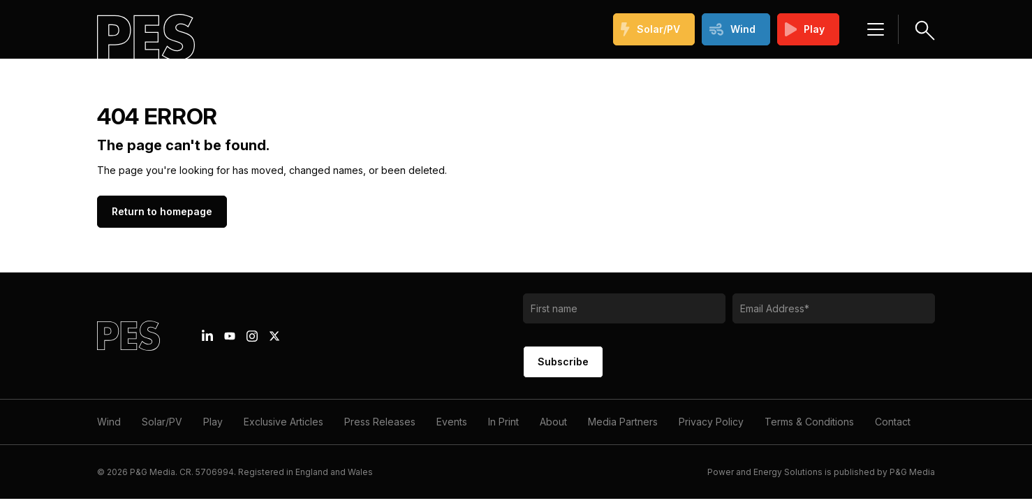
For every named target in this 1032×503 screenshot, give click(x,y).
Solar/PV (650, 29)
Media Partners (623, 422)
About (553, 422)
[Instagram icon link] (252, 336)
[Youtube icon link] (229, 336)
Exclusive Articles (283, 422)
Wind (732, 29)
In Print (503, 422)
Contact (893, 422)
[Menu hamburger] (875, 29)
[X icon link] (274, 336)
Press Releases (379, 422)
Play (805, 29)
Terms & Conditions (809, 422)
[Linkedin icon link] (207, 336)
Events (451, 422)
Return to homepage (162, 211)
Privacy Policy (711, 422)
